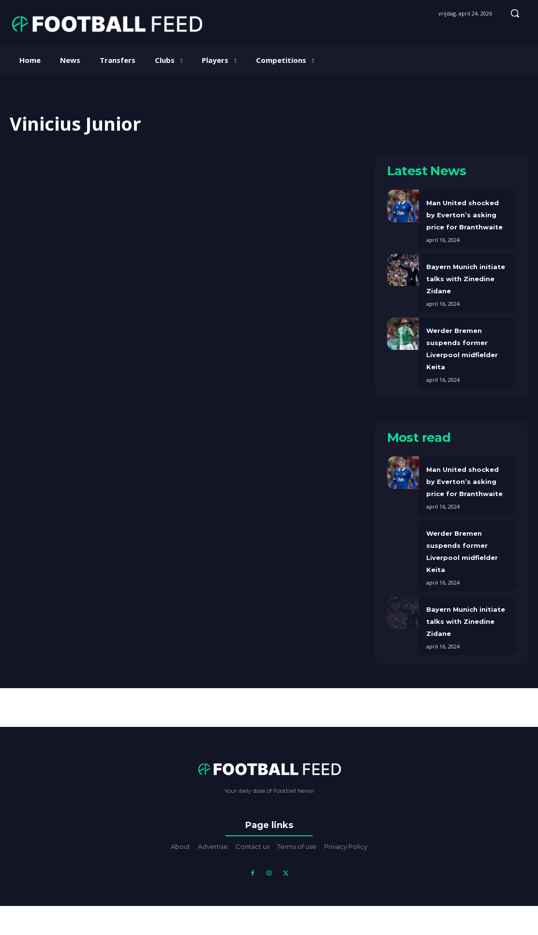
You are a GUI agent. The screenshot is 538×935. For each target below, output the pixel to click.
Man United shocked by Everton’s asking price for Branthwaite (464, 215)
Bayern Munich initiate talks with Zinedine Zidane (465, 279)
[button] (515, 13)
